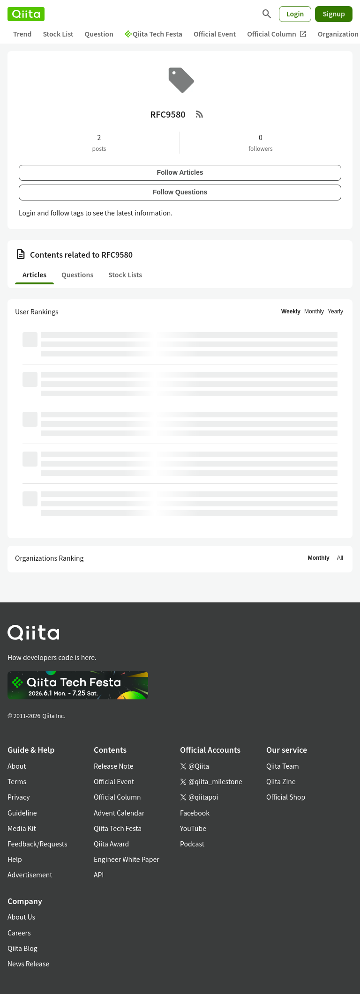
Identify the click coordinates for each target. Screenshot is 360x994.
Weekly (290, 311)
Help (15, 859)
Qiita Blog (23, 948)
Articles (34, 274)
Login (295, 13)
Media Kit (22, 828)
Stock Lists (125, 274)
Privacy (19, 796)
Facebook (195, 812)
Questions (77, 274)
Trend (22, 33)
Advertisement (30, 874)
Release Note (113, 766)
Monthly (314, 311)
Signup (333, 13)
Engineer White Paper (126, 859)
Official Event (215, 33)
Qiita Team (282, 766)
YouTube (193, 828)
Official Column (277, 34)
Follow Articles (180, 172)
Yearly (335, 311)
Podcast (192, 843)
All (340, 558)
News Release (28, 963)
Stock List (58, 33)
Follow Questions (180, 192)
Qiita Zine (281, 781)
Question (99, 33)
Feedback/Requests (38, 843)
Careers (19, 932)
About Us (21, 916)
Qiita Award (111, 843)
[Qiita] (26, 14)
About (17, 766)
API (99, 874)
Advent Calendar (119, 812)
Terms (17, 781)
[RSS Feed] (199, 114)
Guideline (22, 812)
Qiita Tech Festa (153, 33)
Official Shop (285, 796)
